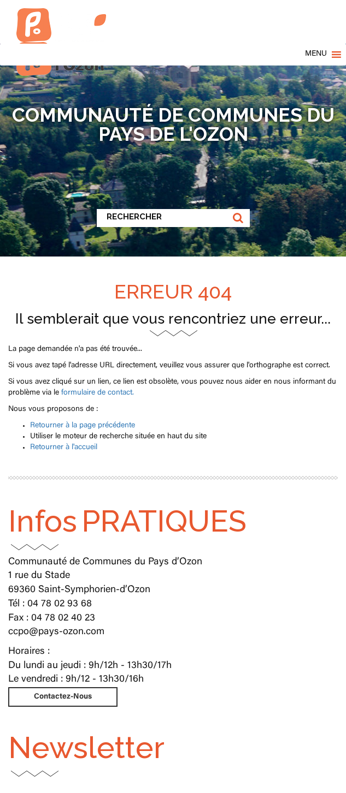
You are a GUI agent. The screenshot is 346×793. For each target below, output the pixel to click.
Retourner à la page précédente (82, 426)
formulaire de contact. (97, 393)
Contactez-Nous (63, 697)
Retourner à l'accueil (63, 447)
